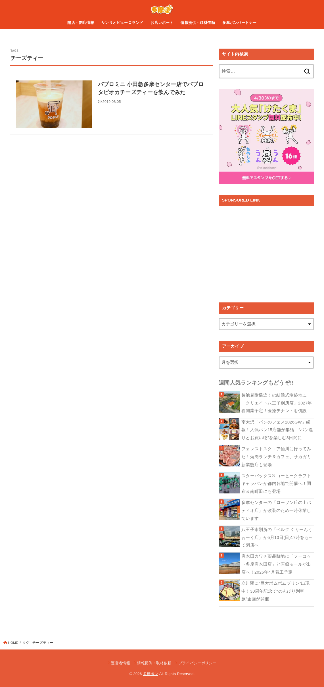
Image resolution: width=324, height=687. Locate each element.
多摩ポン (150, 674)
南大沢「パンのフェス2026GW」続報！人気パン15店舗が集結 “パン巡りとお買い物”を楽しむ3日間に (277, 430)
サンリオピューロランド (122, 22)
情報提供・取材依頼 (198, 22)
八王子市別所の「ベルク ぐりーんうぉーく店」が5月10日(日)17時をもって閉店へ (277, 537)
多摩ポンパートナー (239, 22)
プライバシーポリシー (197, 663)
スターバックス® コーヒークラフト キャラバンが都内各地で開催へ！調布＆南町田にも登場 (276, 484)
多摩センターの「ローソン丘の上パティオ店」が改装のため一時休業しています (276, 510)
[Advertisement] (266, 250)
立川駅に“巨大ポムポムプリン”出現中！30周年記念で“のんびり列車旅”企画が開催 (275, 591)
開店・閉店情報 (80, 22)
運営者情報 (120, 663)
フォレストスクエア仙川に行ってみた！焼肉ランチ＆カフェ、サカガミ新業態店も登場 (276, 457)
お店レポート (161, 22)
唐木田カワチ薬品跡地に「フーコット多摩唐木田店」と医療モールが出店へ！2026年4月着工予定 (276, 564)
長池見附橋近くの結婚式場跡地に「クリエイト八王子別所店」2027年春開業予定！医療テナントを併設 (276, 403)
